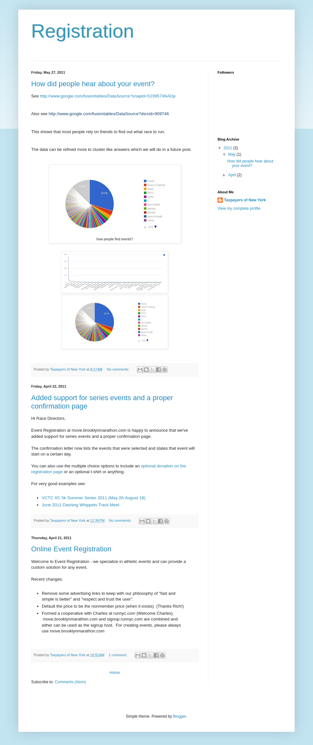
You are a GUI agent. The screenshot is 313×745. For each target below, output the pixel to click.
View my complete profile (239, 208)
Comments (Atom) (70, 682)
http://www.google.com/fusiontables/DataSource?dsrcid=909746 (109, 113)
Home (115, 672)
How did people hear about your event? (93, 84)
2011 (228, 148)
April (232, 175)
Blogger (179, 716)
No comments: (118, 369)
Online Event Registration (71, 549)
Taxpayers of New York (245, 200)
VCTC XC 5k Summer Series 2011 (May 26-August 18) (93, 497)
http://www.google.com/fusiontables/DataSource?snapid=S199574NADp (107, 96)
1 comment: (118, 655)
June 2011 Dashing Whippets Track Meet (80, 504)
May (232, 154)
